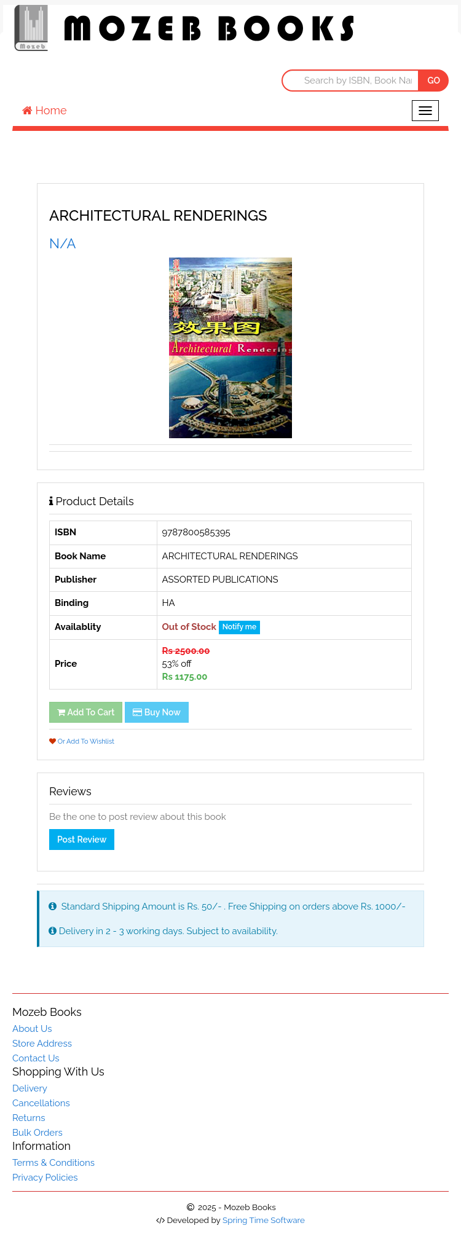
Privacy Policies (45, 1177)
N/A (62, 243)
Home (44, 110)
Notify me (239, 627)
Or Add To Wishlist (81, 741)
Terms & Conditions (53, 1162)
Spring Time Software (264, 1220)
